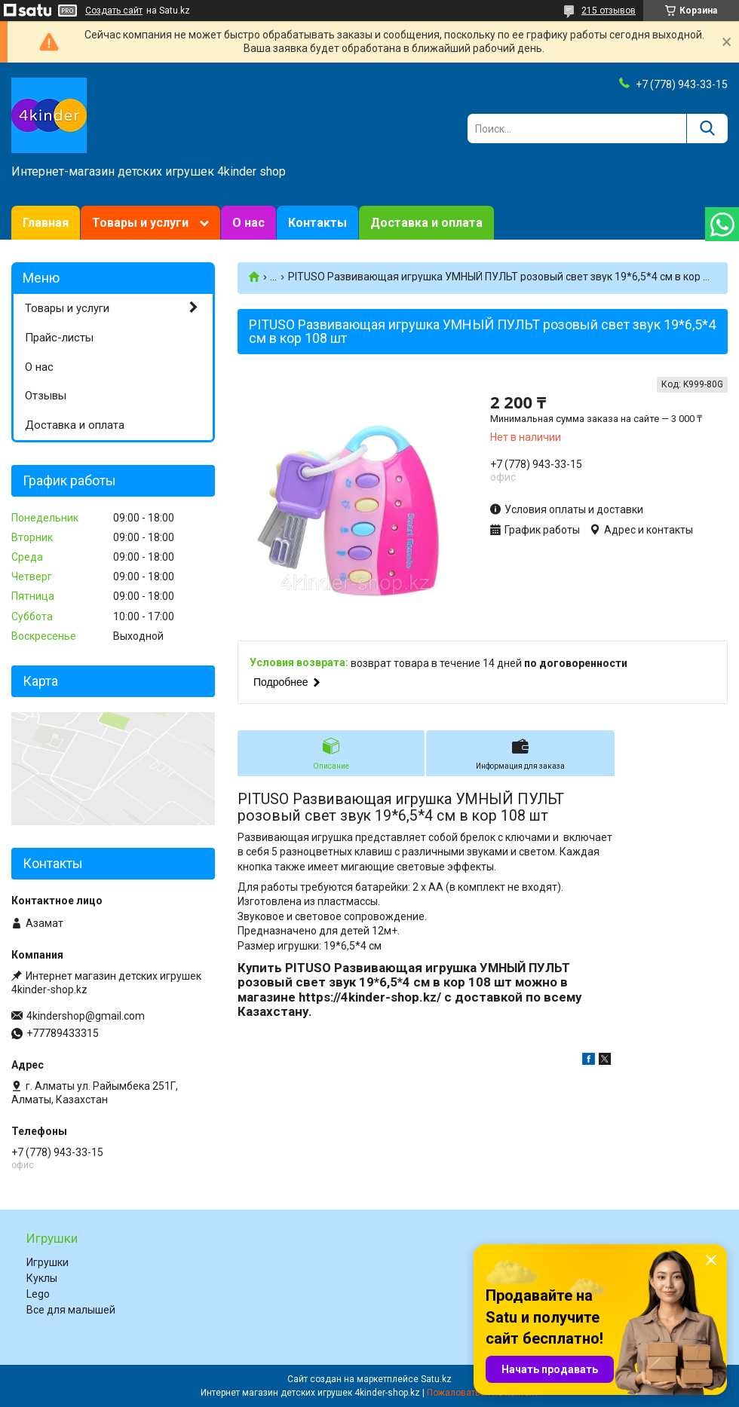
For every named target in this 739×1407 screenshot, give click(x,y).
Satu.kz (436, 1379)
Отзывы (45, 395)
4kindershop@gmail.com (85, 1016)
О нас (248, 223)
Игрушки (47, 1262)
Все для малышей (70, 1310)
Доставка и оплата (426, 223)
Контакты (317, 223)
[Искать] (707, 128)
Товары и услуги (140, 223)
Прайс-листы (59, 337)
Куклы (41, 1278)
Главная (46, 223)
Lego (38, 1294)
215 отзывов (608, 10)
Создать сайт (114, 10)
